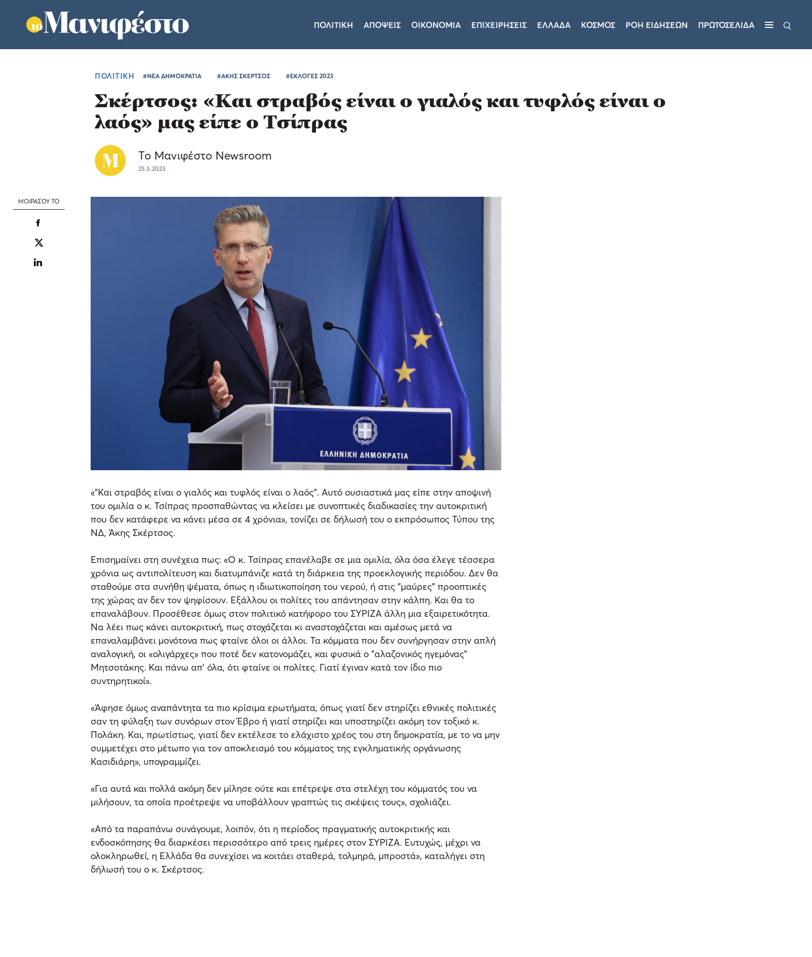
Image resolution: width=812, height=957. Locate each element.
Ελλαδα (554, 25)
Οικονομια (436, 25)
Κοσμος (598, 25)
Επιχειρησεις (499, 25)
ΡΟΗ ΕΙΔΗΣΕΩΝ (657, 25)
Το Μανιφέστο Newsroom (205, 155)
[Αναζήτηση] (787, 25)
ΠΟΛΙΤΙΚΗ (114, 75)
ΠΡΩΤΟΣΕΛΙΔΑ (726, 25)
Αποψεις (382, 25)
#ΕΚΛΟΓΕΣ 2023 (310, 76)
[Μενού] (769, 24)
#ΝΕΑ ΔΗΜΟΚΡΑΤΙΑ (172, 76)
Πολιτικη (333, 25)
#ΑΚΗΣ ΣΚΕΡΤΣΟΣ (243, 76)
